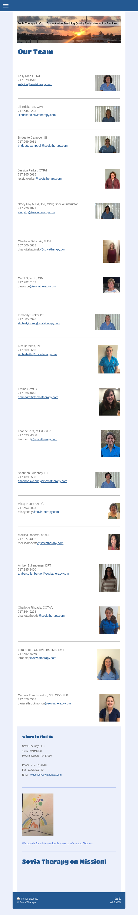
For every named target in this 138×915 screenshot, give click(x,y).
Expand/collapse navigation (69, 5)
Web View (115, 901)
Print (22, 898)
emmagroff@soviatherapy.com (38, 397)
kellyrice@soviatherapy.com (35, 84)
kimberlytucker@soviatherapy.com (39, 323)
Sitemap (33, 898)
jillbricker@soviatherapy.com (37, 115)
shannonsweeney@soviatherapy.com (42, 481)
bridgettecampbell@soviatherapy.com (43, 145)
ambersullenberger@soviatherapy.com (43, 573)
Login (118, 898)
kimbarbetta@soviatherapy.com (37, 354)
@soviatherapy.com (48, 178)
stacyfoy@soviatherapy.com (36, 212)
